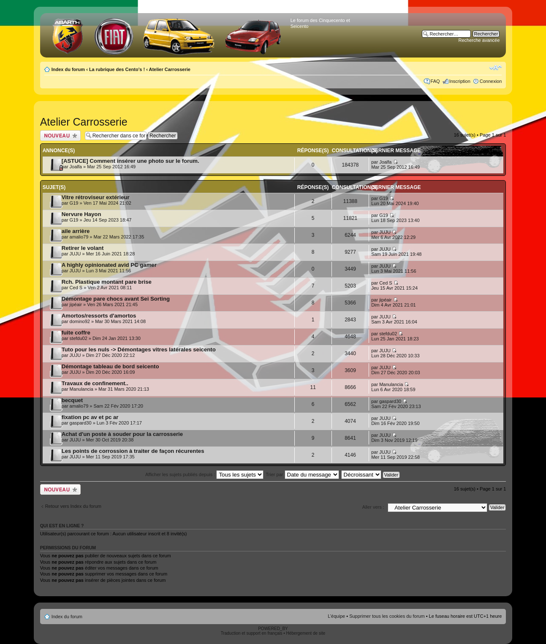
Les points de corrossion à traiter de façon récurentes (133, 451)
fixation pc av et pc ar (90, 417)
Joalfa (76, 166)
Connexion (491, 81)
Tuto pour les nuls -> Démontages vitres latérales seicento (139, 349)
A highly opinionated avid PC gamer (109, 265)
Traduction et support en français (252, 633)
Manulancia (81, 389)
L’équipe (336, 616)
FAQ (435, 81)
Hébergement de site (306, 633)
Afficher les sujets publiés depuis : (204, 474)
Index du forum (68, 69)
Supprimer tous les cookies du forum (387, 616)
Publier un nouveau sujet (60, 135)
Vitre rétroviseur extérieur (96, 197)
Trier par (302, 474)
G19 (74, 203)
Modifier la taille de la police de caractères (495, 67)
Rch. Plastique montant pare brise (107, 282)
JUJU (385, 232)
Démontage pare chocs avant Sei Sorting (116, 299)
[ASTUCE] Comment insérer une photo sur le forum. (130, 161)
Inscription (459, 81)
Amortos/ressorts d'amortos (99, 315)
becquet (72, 400)
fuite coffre (76, 332)
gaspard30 (390, 401)
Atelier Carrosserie (169, 69)
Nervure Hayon (81, 214)
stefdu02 (78, 338)
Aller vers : (373, 507)
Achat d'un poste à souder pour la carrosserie (122, 434)
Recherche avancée (479, 40)
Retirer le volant (83, 248)
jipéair (76, 304)
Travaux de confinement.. (95, 383)
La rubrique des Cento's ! (117, 69)
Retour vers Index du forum (73, 506)
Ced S (76, 287)
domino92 (80, 321)
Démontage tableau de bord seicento (110, 366)
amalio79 (79, 236)
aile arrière (76, 231)
